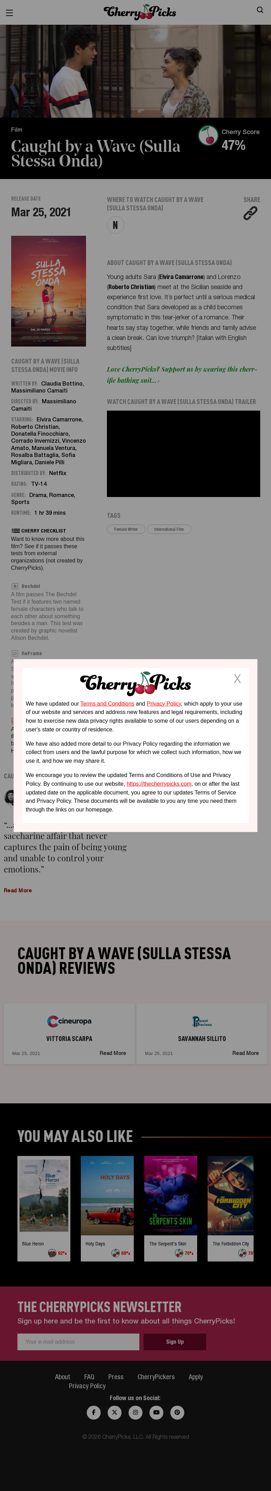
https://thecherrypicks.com (159, 784)
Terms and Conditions (107, 703)
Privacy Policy (164, 703)
